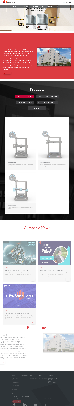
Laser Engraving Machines (47, 96)
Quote (70, 2)
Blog (43, 6)
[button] (30, 28)
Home (15, 6)
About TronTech (25, 6)
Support (50, 6)
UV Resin (37, 108)
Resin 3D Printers (25, 102)
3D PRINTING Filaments (47, 102)
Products (35, 6)
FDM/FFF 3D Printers (24, 96)
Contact (58, 6)
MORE (6, 73)
